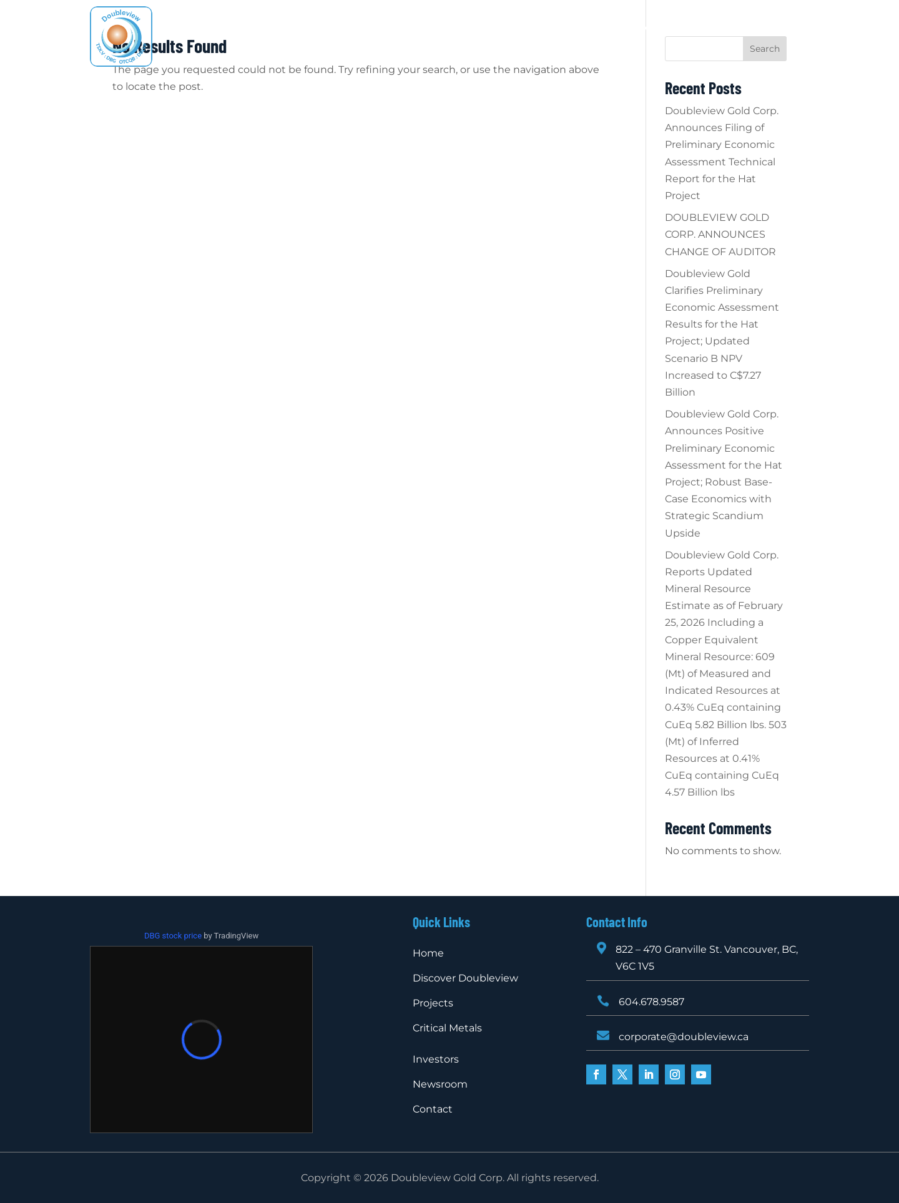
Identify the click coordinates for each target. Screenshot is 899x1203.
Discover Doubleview (335, 28)
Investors (568, 28)
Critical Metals (498, 28)
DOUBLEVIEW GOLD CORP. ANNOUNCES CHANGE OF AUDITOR (720, 234)
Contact (449, 47)
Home (256, 28)
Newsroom (630, 28)
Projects (419, 28)
